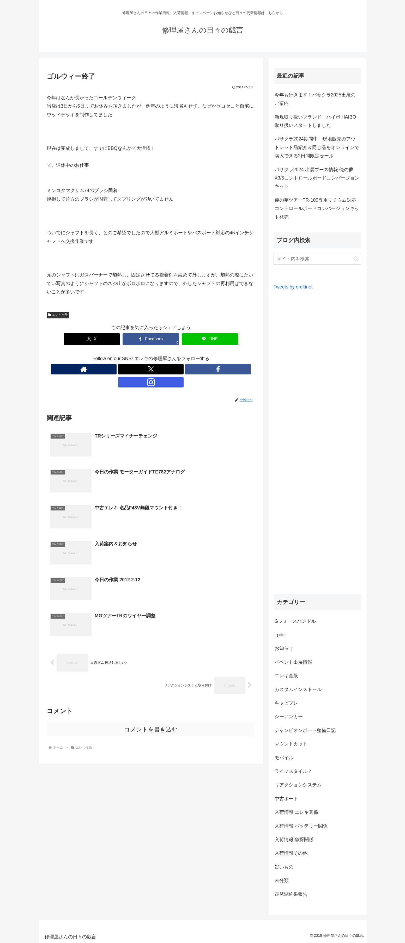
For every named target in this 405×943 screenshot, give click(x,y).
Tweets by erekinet (293, 286)
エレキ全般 (58, 315)
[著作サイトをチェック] (133, 369)
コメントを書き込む (151, 717)
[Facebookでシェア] (151, 339)
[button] (355, 259)
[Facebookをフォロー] (157, 369)
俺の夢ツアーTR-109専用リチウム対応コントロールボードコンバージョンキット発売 (317, 209)
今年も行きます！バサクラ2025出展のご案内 (315, 99)
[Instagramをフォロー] (169, 369)
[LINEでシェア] (193, 339)
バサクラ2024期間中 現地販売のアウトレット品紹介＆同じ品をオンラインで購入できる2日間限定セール (317, 147)
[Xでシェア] (109, 339)
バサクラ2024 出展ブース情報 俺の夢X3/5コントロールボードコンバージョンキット (317, 178)
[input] (317, 259)
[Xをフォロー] (145, 369)
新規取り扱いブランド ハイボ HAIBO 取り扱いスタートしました (318, 121)
